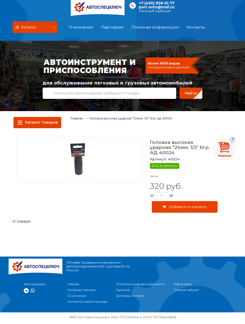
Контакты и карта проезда (87, 301)
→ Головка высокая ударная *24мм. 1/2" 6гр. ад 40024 (129, 118)
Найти (191, 93)
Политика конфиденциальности (140, 284)
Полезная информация (156, 27)
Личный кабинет (155, 11)
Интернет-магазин (82, 290)
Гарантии (123, 290)
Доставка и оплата (129, 296)
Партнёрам (112, 27)
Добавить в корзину (185, 207)
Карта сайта (183, 284)
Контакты (195, 27)
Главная (76, 118)
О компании (81, 27)
